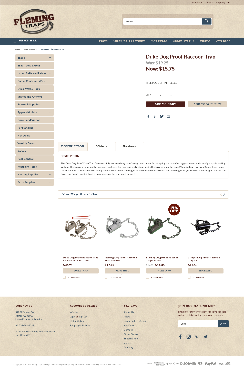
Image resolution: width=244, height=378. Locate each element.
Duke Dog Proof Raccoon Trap (51, 49)
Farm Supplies (26, 182)
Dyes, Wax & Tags (28, 88)
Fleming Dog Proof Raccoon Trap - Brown (162, 259)
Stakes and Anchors (29, 96)
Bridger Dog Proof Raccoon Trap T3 (204, 259)
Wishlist (74, 312)
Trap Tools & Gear (28, 65)
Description (72, 146)
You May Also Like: (80, 194)
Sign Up (83, 316)
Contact (209, 2)
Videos (205, 41)
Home (18, 49)
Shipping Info (223, 2)
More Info (81, 271)
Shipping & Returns (80, 325)
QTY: (148, 94)
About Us (197, 2)
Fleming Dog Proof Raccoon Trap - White (121, 259)
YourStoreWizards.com (110, 364)
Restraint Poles (27, 166)
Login (72, 316)
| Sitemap (65, 364)
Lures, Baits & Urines (129, 41)
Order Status (183, 41)
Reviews (129, 146)
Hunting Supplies (28, 174)
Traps (102, 41)
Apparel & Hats (27, 112)
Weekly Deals (29, 49)
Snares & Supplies (28, 104)
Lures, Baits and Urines (31, 73)
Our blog (223, 41)
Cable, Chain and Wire (31, 81)
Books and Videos (28, 119)
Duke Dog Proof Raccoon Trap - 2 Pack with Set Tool (80, 259)
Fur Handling (25, 127)
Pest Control (25, 158)
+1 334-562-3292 (24, 325)
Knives (21, 151)
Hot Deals (159, 41)
